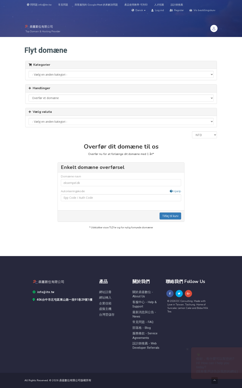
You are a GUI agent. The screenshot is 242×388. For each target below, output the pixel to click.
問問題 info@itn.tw (39, 4)
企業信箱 (105, 303)
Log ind (157, 10)
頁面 (200, 40)
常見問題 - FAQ (142, 322)
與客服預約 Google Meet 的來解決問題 (96, 4)
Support (117, 40)
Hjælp (175, 191)
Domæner (99, 40)
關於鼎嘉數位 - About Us (142, 294)
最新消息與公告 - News (144, 314)
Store (81, 40)
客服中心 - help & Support (144, 304)
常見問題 (63, 4)
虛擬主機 (105, 309)
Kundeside (65, 40)
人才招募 (159, 4)
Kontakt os (184, 40)
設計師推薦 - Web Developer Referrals (145, 345)
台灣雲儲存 (107, 315)
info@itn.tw (43, 292)
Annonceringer (138, 40)
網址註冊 (105, 292)
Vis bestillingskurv (202, 10)
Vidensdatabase (162, 40)
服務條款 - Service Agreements (144, 335)
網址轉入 (105, 298)
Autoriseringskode (121, 191)
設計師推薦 (177, 4)
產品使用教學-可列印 (136, 4)
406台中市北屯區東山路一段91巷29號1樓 (63, 300)
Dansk (139, 10)
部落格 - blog (141, 328)
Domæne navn (71, 176)
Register (177, 10)
